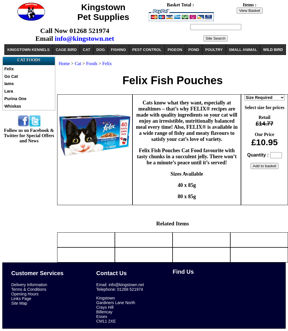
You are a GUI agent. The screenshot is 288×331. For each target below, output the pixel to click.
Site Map (19, 303)
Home (64, 63)
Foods (91, 63)
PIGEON (175, 49)
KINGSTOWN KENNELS (29, 49)
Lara (8, 91)
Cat (78, 63)
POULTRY (214, 49)
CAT (86, 49)
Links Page (21, 298)
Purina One (15, 98)
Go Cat (11, 76)
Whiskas (12, 106)
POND (193, 49)
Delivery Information (29, 284)
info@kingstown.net (84, 38)
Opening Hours (24, 294)
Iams (9, 83)
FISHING (118, 49)
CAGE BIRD (66, 49)
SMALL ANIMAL (243, 49)
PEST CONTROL (147, 49)
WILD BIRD (273, 49)
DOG (100, 49)
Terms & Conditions (28, 289)
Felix (9, 69)
